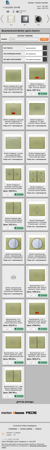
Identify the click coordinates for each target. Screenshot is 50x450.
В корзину (42, 93)
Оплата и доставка (41, 2)
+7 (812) (11, 7)
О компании (13, 429)
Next (48, 19)
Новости (38, 429)
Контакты (31, 2)
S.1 (11, 25)
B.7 (25, 25)
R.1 (39, 25)
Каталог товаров (26, 429)
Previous (2, 19)
